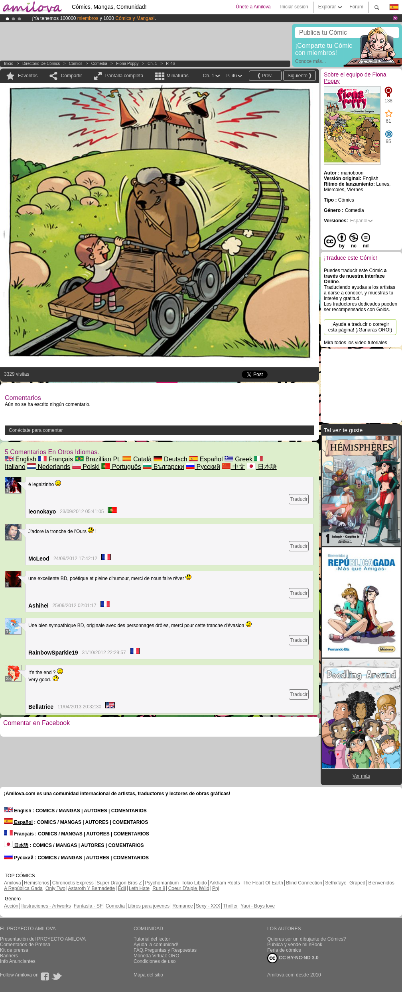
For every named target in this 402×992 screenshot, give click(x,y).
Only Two (55, 888)
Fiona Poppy (127, 63)
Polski (86, 466)
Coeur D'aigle (183, 888)
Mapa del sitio (148, 975)
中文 (233, 466)
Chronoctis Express (73, 883)
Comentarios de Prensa (25, 944)
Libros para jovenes (148, 906)
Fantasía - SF (88, 906)
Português (121, 466)
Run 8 (158, 888)
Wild (204, 888)
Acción (11, 906)
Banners (9, 956)
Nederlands (48, 466)
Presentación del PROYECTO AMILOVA (43, 939)
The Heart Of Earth (263, 883)
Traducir (298, 499)
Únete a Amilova (253, 7)
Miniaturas (177, 75)
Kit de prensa (14, 950)
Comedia (99, 63)
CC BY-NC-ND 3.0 (293, 958)
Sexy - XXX (208, 906)
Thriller (230, 906)
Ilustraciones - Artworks (46, 906)
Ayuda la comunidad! (156, 944)
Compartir (71, 75)
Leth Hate (139, 888)
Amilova (12, 883)
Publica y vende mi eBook (294, 944)
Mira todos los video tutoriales (355, 342)
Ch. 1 (152, 63)
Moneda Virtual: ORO (156, 956)
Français (55, 459)
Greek (238, 459)
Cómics (76, 63)
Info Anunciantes (17, 961)
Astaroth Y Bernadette (91, 888)
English (20, 459)
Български (163, 466)
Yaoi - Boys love (257, 906)
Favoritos (27, 75)
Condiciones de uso (154, 961)
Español (206, 459)
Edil (122, 888)
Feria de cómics (284, 950)
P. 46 (170, 63)
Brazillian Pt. (98, 459)
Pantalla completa (124, 75)
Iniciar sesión (294, 7)
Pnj (215, 888)
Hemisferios (36, 883)
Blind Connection (304, 883)
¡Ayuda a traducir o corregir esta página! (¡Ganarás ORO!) (360, 327)
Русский (203, 466)
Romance (182, 906)
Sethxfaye (335, 883)
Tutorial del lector (152, 939)
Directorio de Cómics (41, 63)
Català (137, 459)
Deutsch (170, 459)
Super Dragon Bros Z (119, 883)
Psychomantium (162, 883)
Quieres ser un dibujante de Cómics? (306, 939)
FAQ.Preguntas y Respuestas (165, 950)
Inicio (8, 63)
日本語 (261, 466)
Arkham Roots (224, 883)
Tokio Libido (194, 883)
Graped (357, 883)
